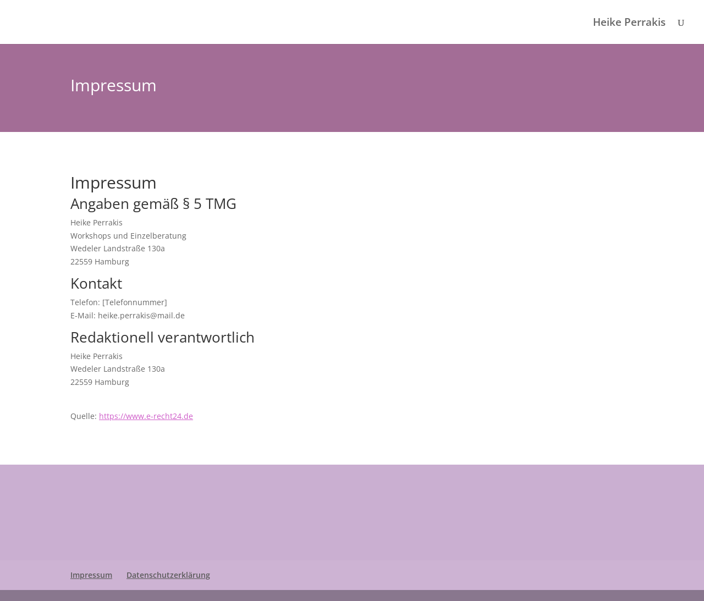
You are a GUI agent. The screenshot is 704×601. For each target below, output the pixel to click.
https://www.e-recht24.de (146, 416)
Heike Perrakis (629, 23)
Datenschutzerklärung (168, 575)
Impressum (91, 575)
